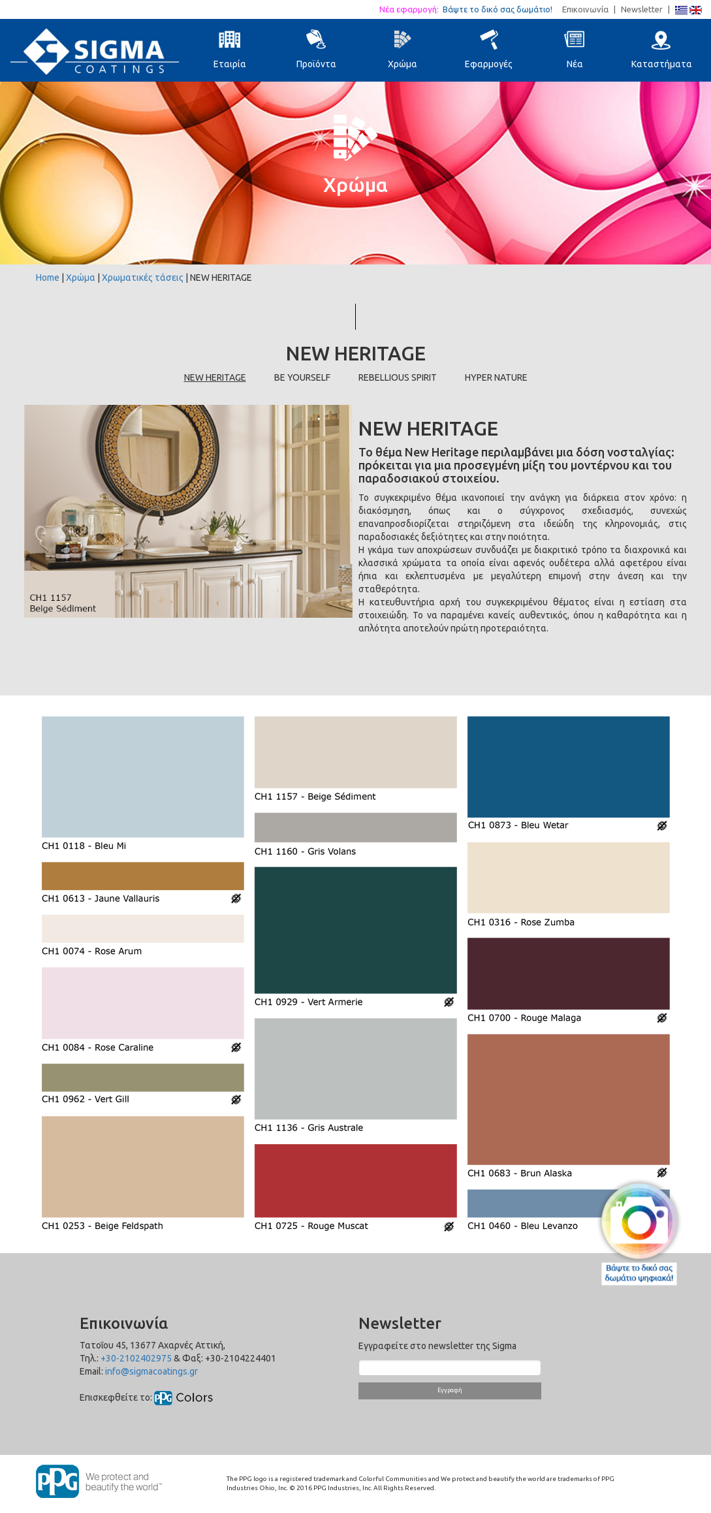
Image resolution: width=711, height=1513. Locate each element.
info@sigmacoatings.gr (151, 1371)
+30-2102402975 (136, 1358)
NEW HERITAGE (215, 377)
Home (47, 277)
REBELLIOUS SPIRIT (397, 377)
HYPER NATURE (496, 377)
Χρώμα (80, 277)
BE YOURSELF (302, 377)
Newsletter (642, 9)
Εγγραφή (449, 1390)
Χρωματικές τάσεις (142, 277)
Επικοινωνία (585, 9)
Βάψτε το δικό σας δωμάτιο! (501, 9)
